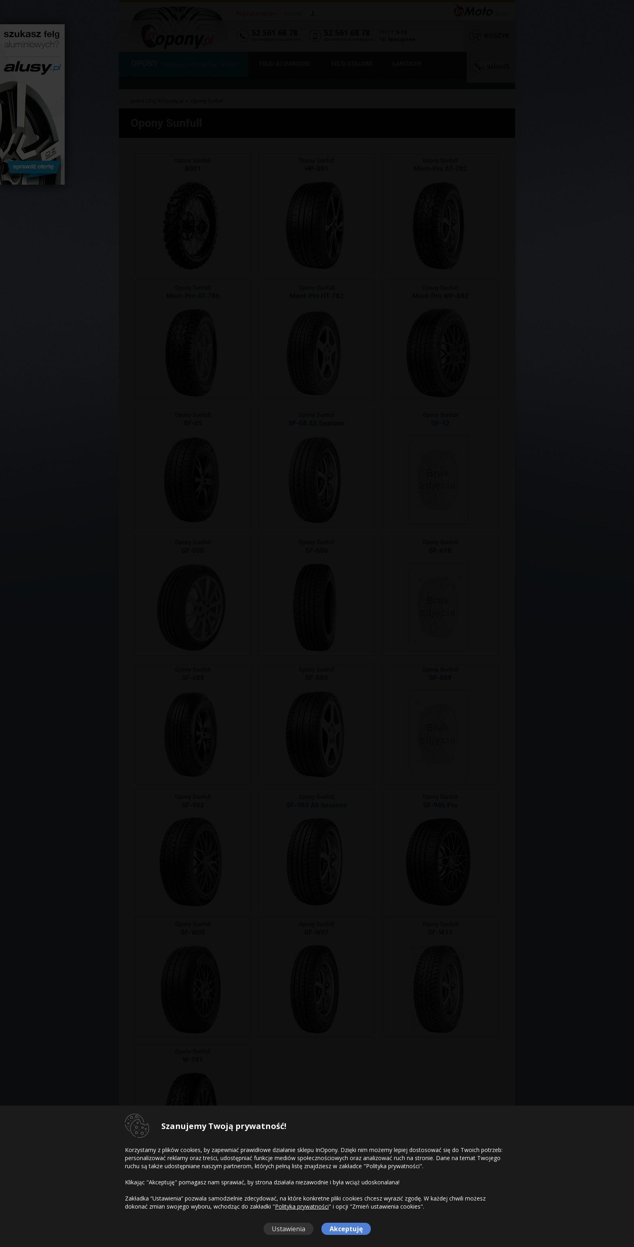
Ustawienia (288, 1228)
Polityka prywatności (302, 1206)
